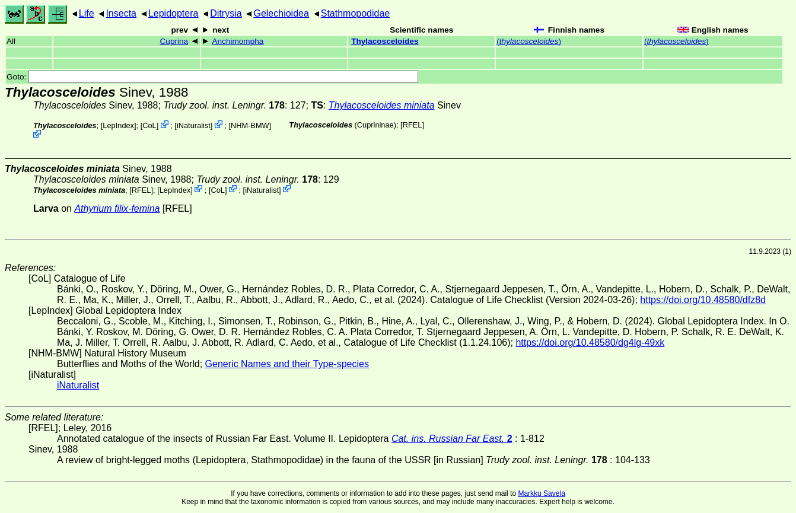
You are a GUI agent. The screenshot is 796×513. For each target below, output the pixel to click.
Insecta (121, 13)
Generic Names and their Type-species (287, 364)
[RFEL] (412, 124)
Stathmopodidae (355, 13)
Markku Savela (541, 493)
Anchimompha (237, 41)
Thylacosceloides (384, 41)
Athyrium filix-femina (117, 208)
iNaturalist (194, 125)
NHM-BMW (250, 125)
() (528, 41)
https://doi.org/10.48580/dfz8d (703, 300)
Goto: (212, 76)
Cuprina (174, 41)
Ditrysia (225, 13)
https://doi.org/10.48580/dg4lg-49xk (589, 342)
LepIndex (118, 125)
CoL (149, 125)
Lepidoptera (173, 13)
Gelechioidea (280, 13)
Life (86, 13)
